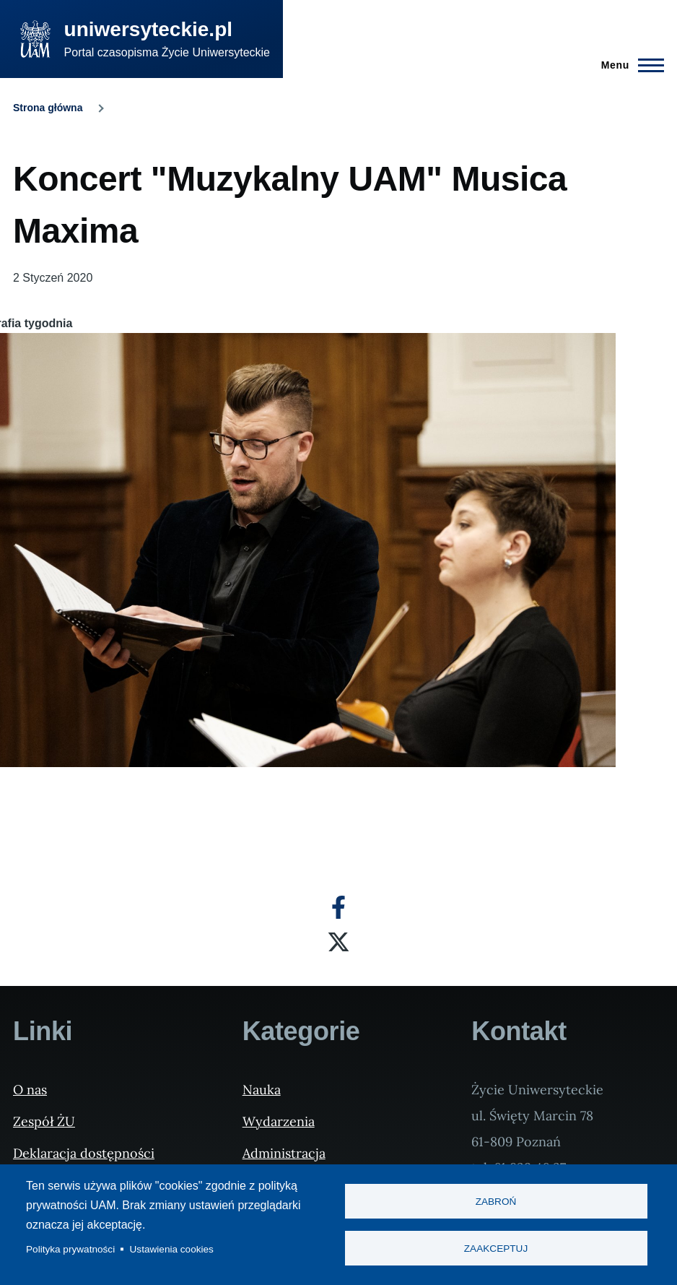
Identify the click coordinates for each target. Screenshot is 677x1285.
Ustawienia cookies (172, 1249)
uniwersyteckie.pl (148, 29)
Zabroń (496, 1201)
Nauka (262, 1089)
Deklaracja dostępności (83, 1153)
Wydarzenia (279, 1121)
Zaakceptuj (496, 1248)
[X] (338, 941)
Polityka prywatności (70, 1249)
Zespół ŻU (44, 1121)
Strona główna (47, 107)
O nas (30, 1089)
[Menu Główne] (628, 65)
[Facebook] (338, 907)
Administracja (284, 1153)
